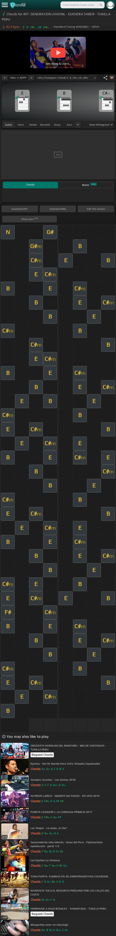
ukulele (33, 124)
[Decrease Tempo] (5, 77)
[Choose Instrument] (77, 124)
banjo (57, 124)
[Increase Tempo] (31, 77)
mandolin (45, 124)
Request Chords (42, 755)
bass (69, 124)
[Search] (101, 4)
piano (21, 124)
